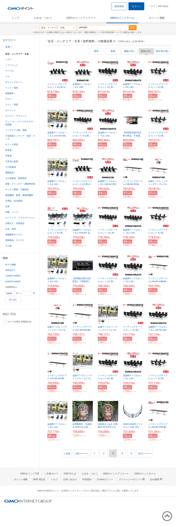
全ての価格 (10, 264)
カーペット (10, 110)
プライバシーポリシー (132, 479)
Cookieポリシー (105, 479)
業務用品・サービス (14, 240)
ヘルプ (152, 6)
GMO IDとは (70, 473)
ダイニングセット (13, 82)
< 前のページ (81, 453)
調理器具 (9, 172)
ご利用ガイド (51, 473)
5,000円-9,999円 (13, 281)
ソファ (8, 59)
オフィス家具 (11, 144)
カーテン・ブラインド (16, 116)
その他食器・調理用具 (16, 178)
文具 (7, 206)
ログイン (136, 6)
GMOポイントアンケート (81, 17)
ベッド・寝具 (11, 88)
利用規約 (87, 479)
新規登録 (119, 6)
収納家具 (9, 93)
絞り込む (13, 299)
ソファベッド (11, 65)
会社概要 (156, 479)
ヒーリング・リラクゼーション (20, 217)
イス (7, 76)
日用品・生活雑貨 (13, 201)
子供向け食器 (11, 161)
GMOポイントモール (122, 17)
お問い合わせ (70, 479)
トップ (15, 17)
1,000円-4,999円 (13, 276)
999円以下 (10, 270)
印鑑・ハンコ (11, 212)
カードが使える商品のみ (17, 321)
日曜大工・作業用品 (14, 223)
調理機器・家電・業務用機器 (19, 195)
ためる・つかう (43, 17)
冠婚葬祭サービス (13, 234)
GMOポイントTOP (29, 473)
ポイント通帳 (157, 17)
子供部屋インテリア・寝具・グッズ (20, 137)
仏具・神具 (10, 229)
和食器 (8, 150)
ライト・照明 (11, 104)
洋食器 (8, 155)
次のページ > (144, 453)
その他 (8, 246)
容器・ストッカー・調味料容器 (20, 184)
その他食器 (10, 167)
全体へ (8, 46)
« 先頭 (67, 453)
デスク (8, 99)
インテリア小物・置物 (16, 130)
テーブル (9, 71)
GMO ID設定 (163, 6)
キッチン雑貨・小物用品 (17, 189)
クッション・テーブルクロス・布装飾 (20, 123)
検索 (132, 27)
